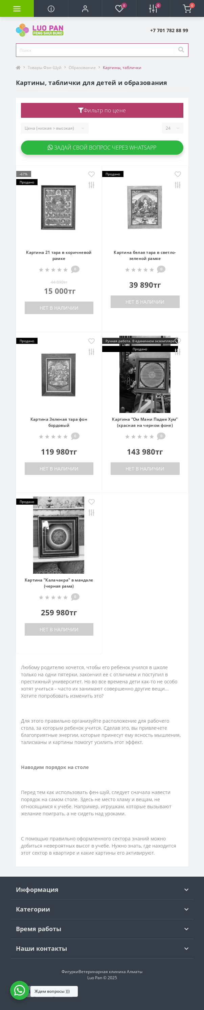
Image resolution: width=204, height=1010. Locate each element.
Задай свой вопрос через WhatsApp (102, 147)
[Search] (181, 50)
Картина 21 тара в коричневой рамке (58, 255)
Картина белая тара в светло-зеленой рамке (145, 255)
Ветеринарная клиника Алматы (110, 971)
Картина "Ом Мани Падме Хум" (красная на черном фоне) (145, 422)
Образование (82, 67)
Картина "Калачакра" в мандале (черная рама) (59, 583)
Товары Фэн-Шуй (45, 67)
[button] (85, 8)
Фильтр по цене (102, 110)
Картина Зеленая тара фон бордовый (58, 422)
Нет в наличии (59, 308)
